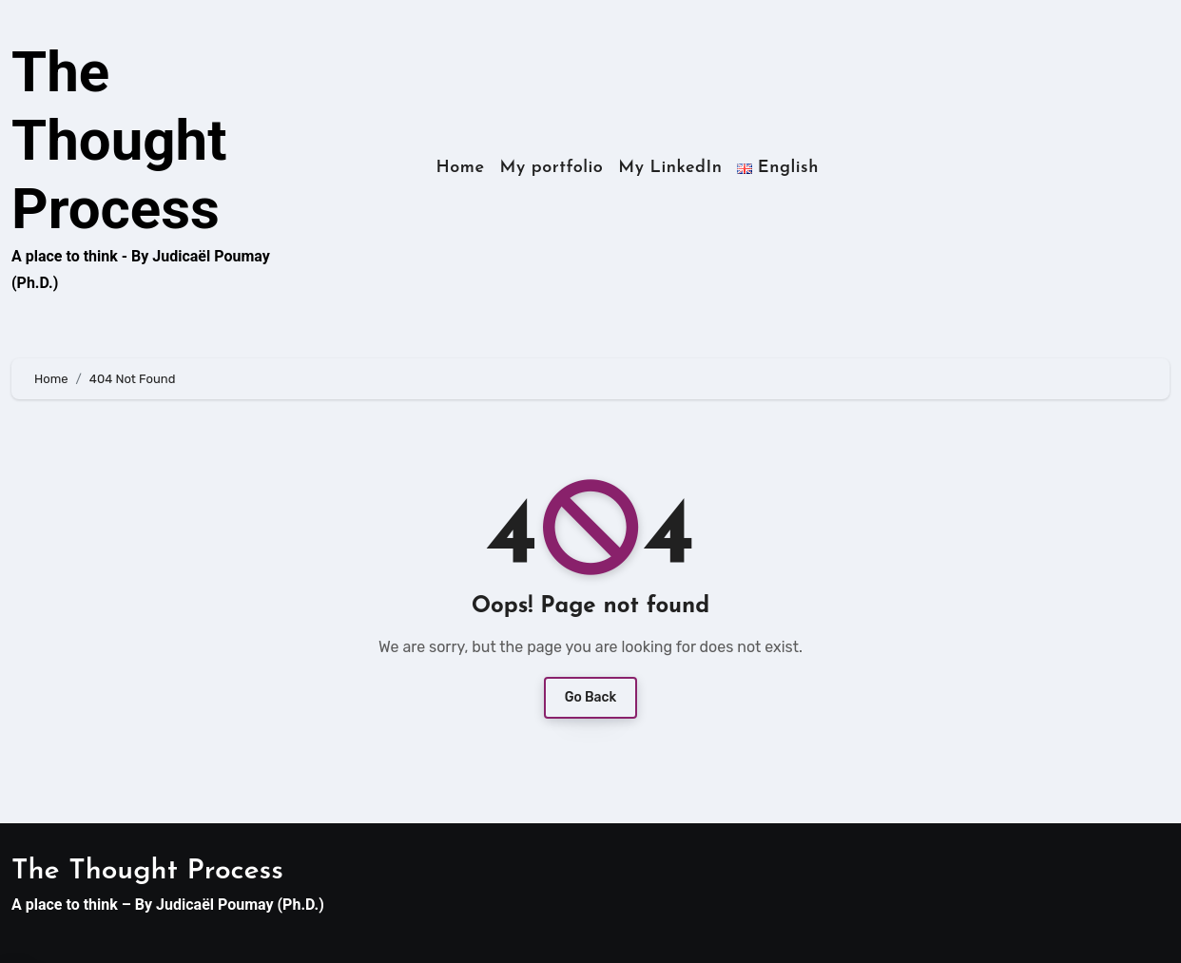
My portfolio (552, 168)
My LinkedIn (670, 168)
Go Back (591, 697)
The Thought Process (118, 140)
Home (460, 168)
